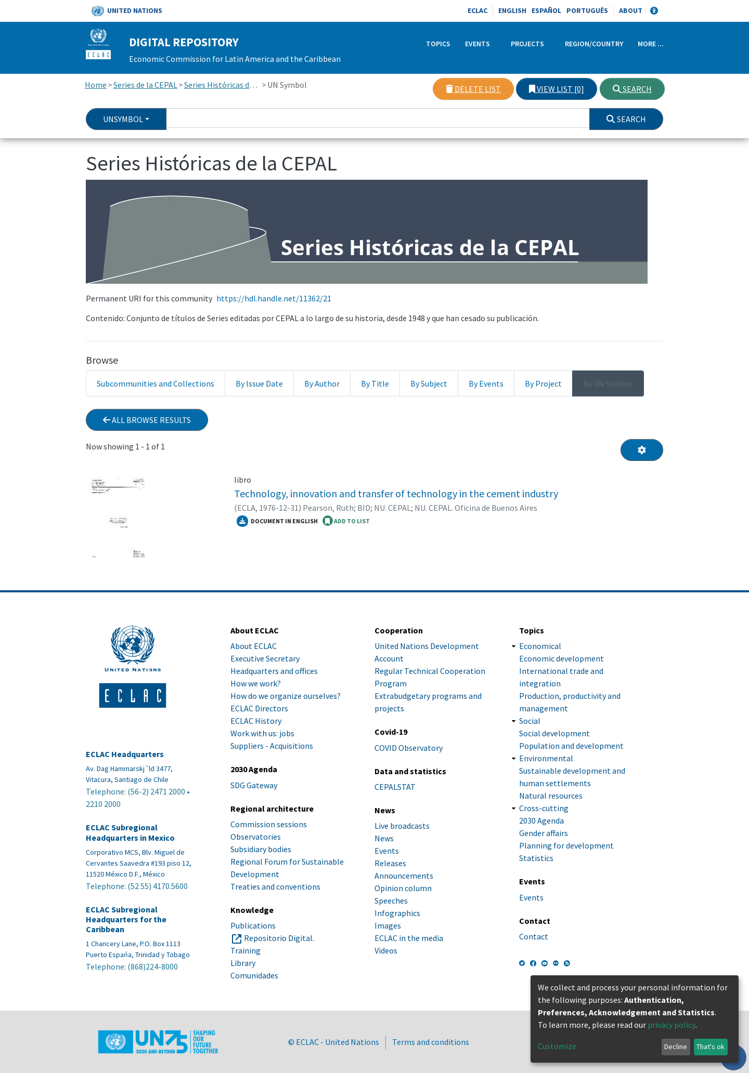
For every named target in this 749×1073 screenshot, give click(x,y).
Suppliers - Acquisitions (271, 745)
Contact (533, 936)
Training (245, 950)
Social (529, 721)
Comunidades (254, 975)
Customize (557, 1046)
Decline (675, 1046)
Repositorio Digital (278, 938)
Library (242, 963)
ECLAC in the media (408, 938)
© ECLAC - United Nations (333, 1042)
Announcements (403, 875)
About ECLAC (253, 646)
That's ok (710, 1046)
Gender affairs (543, 833)
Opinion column (403, 888)
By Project (543, 383)
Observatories (255, 836)
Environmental (546, 758)
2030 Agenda (541, 820)
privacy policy (671, 1024)
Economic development (561, 658)
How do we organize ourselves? (285, 696)
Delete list (473, 89)
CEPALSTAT (395, 786)
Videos (385, 950)
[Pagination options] (642, 450)
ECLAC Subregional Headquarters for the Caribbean (126, 919)
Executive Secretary (265, 658)
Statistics (536, 858)
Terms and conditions (430, 1042)
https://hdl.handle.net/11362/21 (273, 298)
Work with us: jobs (262, 733)
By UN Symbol (608, 383)
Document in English (277, 521)
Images (387, 925)
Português (587, 10)
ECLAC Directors (259, 708)
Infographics (397, 913)
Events (477, 43)
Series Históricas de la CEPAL (222, 85)
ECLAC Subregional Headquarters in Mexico (130, 832)
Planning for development (566, 845)
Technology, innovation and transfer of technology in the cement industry (396, 493)
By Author (322, 383)
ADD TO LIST (346, 520)
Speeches (391, 900)
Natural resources (551, 795)
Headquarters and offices (274, 671)
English (512, 10)
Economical (540, 646)
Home (96, 85)
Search (632, 89)
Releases (390, 863)
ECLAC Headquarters (125, 754)
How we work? (255, 683)
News (384, 838)
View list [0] (556, 89)
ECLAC (477, 10)
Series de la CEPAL (145, 85)
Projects (527, 43)
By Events (486, 383)
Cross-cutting (544, 808)
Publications (253, 925)
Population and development (571, 745)
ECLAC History (255, 721)
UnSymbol (123, 119)
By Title (375, 383)
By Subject (428, 383)
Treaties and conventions (275, 886)
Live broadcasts (402, 825)
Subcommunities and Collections (155, 383)
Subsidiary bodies (260, 849)
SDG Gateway (253, 785)
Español (546, 10)
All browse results (147, 420)
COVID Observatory (408, 748)
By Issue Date (259, 383)
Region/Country (594, 43)
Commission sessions (268, 824)
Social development (554, 733)
